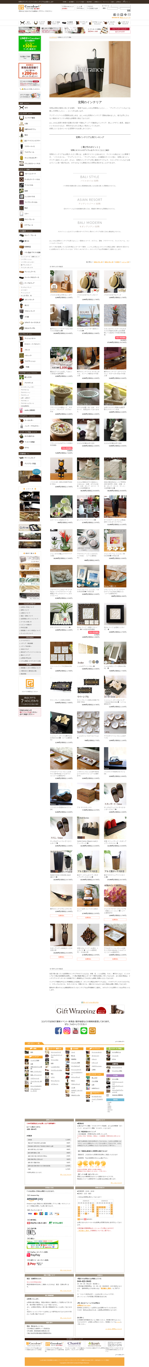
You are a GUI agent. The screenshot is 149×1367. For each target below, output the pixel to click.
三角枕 (93, 1069)
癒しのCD (94, 1077)
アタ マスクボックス (84, 807)
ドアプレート (54, 1084)
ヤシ (109, 1111)
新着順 (117, 262)
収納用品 (73, 1059)
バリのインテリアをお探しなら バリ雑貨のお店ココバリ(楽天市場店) (54, 1349)
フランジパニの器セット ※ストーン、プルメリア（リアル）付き (61, 409)
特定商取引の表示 (52, 1360)
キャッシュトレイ (117, 1067)
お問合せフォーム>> (84, 1305)
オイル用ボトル (116, 1052)
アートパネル (54, 1059)
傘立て (73, 1080)
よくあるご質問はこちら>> (113, 1329)
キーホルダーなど (97, 1096)
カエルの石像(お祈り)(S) (85, 443)
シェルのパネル (55, 1066)
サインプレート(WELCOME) (60, 700)
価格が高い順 (109, 262)
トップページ (53, 37)
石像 (32, 1064)
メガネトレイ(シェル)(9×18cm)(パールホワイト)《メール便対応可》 (88, 774)
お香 (93, 1084)
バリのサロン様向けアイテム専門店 (95, 1348)
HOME (64, 1)
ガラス (109, 1107)
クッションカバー (97, 1052)
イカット (94, 1059)
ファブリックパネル (56, 1070)
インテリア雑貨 (35, 1060)
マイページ (106, 1)
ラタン (109, 1105)
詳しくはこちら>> (65, 1174)
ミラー (53, 1077)
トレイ (73, 1052)
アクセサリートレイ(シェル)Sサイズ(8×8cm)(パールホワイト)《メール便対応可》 (60, 774)
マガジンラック (75, 1084)
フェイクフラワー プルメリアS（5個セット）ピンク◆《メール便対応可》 (115, 911)
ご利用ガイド (97, 1)
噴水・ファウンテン (36, 1071)
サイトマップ (74, 1360)
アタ (109, 1104)
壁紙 (107, 1360)
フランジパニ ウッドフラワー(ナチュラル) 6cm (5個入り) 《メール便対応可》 (114, 591)
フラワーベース (35, 1078)
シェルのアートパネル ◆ (86, 666)
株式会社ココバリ (100, 1360)
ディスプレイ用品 (117, 1070)
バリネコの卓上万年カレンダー (61, 295)
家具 (32, 1052)
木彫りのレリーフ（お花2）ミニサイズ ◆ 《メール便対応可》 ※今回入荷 (87, 950)
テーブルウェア (75, 1066)
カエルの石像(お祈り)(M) (112, 443)
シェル (109, 1102)
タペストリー (95, 1055)
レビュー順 (125, 262)
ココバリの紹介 (80, 1)
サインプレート (55, 1080)
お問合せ (118, 1)
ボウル (114, 1059)
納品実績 (89, 1)
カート (126, 1)
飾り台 (73, 1055)
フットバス (115, 1055)
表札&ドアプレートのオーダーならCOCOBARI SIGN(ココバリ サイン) (114, 1349)
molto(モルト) (95, 1088)
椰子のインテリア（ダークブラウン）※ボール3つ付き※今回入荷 (115, 373)
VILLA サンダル (75, 1095)
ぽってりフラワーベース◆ (86, 520)
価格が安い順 (98, 262)
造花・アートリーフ (36, 1075)
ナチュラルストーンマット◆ (60, 627)
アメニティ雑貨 (75, 1062)
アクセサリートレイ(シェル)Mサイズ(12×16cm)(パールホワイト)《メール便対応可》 (115, 950)
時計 (52, 1073)
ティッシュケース (76, 1069)
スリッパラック (75, 1077)
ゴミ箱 (73, 1087)
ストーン (110, 1109)
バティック (95, 1062)
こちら (118, 1322)
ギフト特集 (115, 1079)
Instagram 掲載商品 (117, 1095)
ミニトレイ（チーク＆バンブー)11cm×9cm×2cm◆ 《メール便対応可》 (115, 702)
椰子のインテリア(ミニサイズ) (61, 909)
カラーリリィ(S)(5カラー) (59, 520)
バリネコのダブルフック (112, 295)
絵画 (52, 1063)
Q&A (112, 1)
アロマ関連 (95, 1081)
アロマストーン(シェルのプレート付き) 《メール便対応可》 (87, 556)
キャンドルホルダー (36, 1086)
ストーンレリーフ (56, 1052)
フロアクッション (97, 1066)
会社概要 (71, 1)
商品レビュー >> (125, 17)
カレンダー (99, 1222)
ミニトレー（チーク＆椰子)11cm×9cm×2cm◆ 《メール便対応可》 (61, 738)
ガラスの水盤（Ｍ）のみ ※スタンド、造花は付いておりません (88, 409)
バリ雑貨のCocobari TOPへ (86, 1360)
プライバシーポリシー (64, 1360)
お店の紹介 (44, 1360)
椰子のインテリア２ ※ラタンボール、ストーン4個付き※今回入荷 (88, 373)
